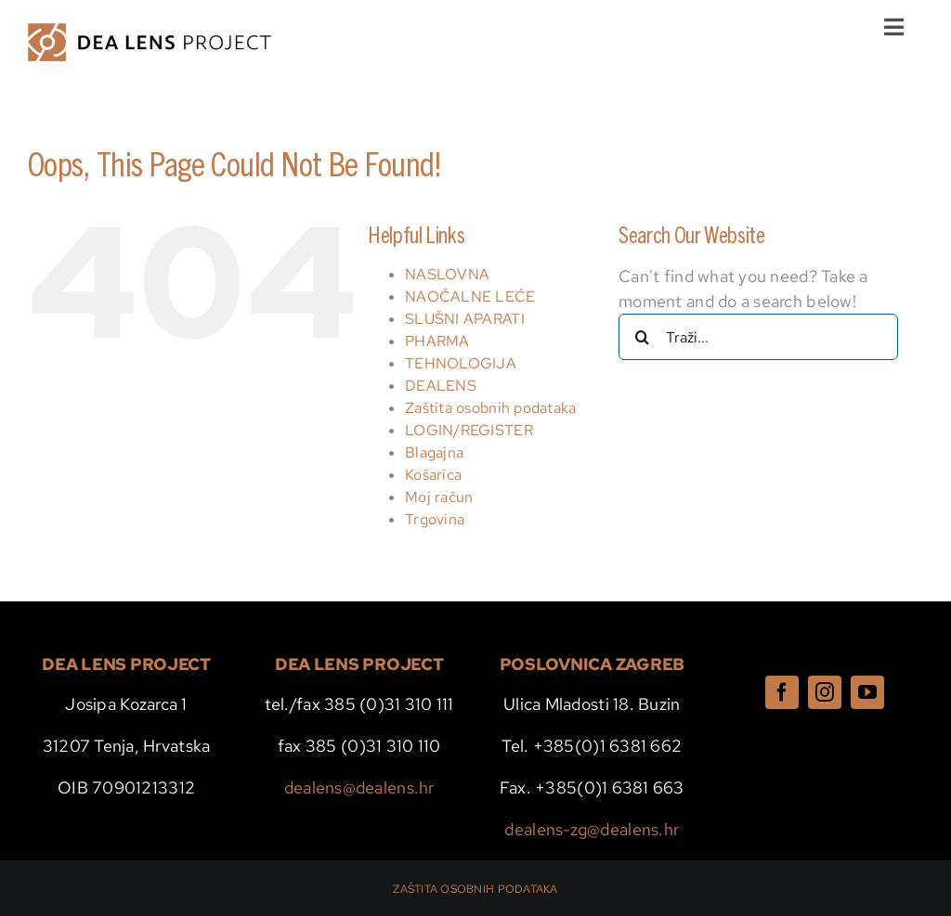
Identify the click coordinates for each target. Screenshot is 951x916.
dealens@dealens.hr (359, 787)
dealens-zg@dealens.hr (591, 829)
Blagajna (434, 452)
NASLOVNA (447, 274)
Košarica (433, 474)
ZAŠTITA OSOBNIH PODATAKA (475, 889)
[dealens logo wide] (149, 31)
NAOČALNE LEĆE (470, 296)
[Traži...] (758, 337)
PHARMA (437, 341)
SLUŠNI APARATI (465, 319)
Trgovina (434, 519)
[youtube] (867, 692)
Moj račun (439, 497)
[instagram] (824, 692)
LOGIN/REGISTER (469, 430)
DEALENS (440, 385)
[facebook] (782, 692)
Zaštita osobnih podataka (490, 408)
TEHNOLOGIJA (460, 363)
